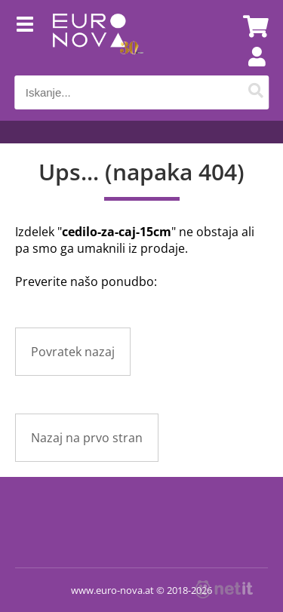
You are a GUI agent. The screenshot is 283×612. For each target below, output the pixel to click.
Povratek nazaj (73, 351)
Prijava (249, 71)
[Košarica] (253, 26)
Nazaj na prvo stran (87, 437)
